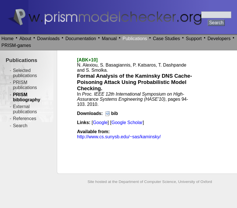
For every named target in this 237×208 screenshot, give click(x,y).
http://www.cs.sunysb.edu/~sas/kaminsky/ (119, 136)
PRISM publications (25, 85)
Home (7, 38)
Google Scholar (127, 122)
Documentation (80, 38)
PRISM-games (16, 45)
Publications (134, 38)
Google (100, 122)
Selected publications (25, 73)
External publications (25, 109)
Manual (109, 38)
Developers (218, 38)
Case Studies (166, 38)
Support (194, 38)
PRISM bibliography (26, 97)
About (25, 38)
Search (20, 125)
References (24, 118)
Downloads (48, 38)
